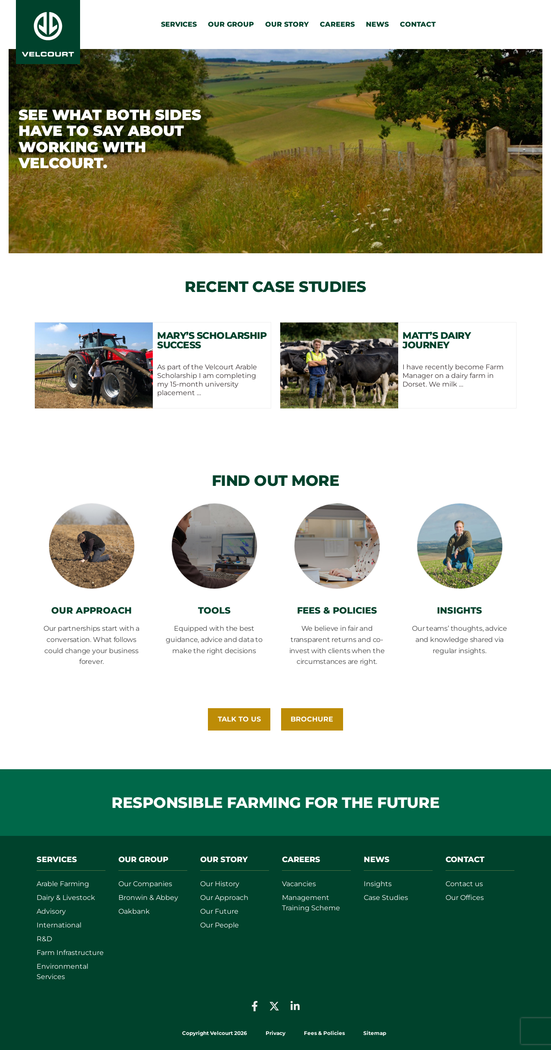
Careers (337, 24)
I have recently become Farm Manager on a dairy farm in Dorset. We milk (453, 375)
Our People (219, 925)
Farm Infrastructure (70, 953)
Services (179, 24)
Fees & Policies (325, 1033)
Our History (219, 884)
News (377, 24)
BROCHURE (312, 719)
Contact (418, 24)
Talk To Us (239, 719)
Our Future (219, 911)
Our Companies (145, 884)
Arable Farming (63, 884)
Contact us (464, 884)
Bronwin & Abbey (148, 897)
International (59, 925)
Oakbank (134, 911)
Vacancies (299, 884)
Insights (378, 884)
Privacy (275, 1033)
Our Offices (465, 897)
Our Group (231, 24)
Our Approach (224, 897)
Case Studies (386, 897)
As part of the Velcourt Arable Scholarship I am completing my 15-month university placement (207, 380)
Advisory (51, 911)
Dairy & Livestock (66, 897)
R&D (44, 939)
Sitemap (374, 1033)
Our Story (287, 24)
